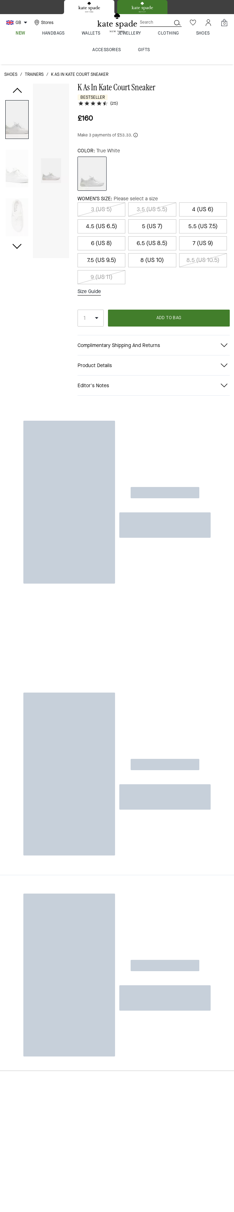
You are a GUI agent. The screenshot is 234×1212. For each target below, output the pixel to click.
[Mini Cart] (224, 22)
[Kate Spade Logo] (117, 22)
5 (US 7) (152, 226)
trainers (34, 74)
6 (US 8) (101, 243)
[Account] (208, 22)
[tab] (89, 7)
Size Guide (89, 291)
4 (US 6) (202, 209)
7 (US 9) (203, 243)
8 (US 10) (152, 260)
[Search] (150, 22)
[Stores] (43, 22)
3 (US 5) (101, 209)
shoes (10, 74)
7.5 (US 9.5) (101, 260)
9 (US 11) (102, 277)
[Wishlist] (193, 22)
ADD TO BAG (169, 318)
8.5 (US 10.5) (203, 260)
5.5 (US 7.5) (203, 226)
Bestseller (92, 97)
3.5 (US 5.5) (152, 209)
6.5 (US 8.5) (152, 243)
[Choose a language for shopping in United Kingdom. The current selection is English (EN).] (18, 22)
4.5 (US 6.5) (101, 226)
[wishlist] (61, 93)
